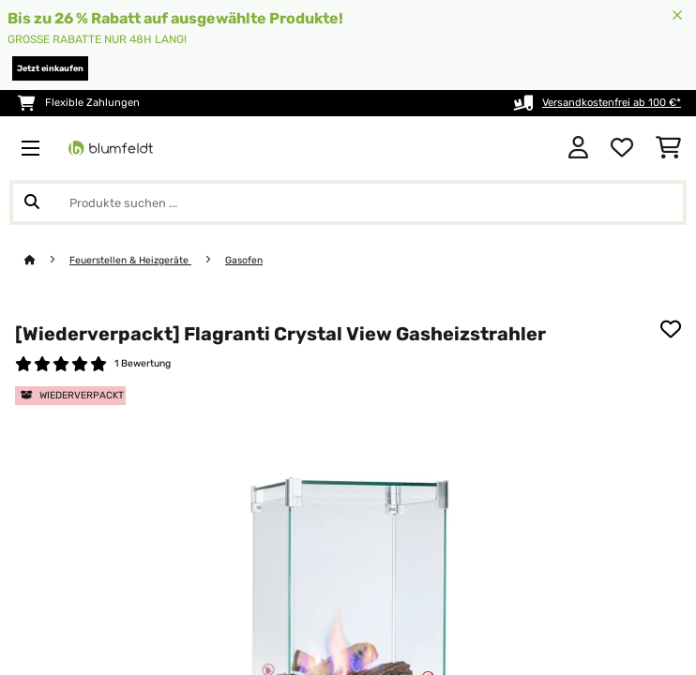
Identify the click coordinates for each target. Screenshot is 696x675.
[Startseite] (46, 260)
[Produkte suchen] (348, 202)
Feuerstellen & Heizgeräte (130, 260)
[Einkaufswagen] (668, 148)
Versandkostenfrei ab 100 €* (611, 103)
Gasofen (244, 260)
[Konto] (578, 148)
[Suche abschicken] (31, 202)
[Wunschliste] (622, 148)
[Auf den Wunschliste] (670, 329)
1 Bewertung (142, 363)
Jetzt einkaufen (50, 68)
